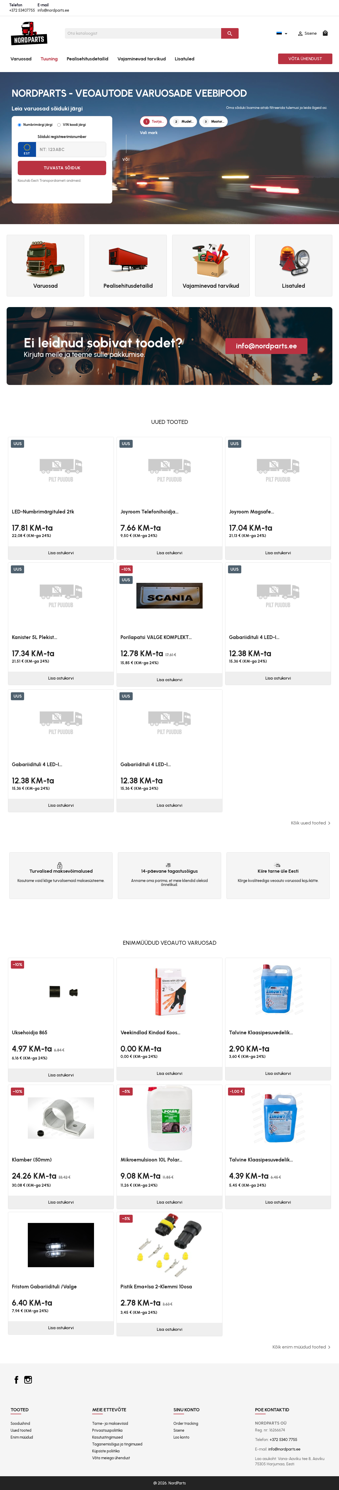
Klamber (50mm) (32, 1160)
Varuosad (21, 58)
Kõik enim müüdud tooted (302, 1347)
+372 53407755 (22, 10)
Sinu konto (186, 1410)
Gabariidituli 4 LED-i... (254, 637)
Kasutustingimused (107, 1437)
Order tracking (185, 1423)
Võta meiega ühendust (111, 1458)
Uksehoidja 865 (29, 1033)
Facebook (16, 1379)
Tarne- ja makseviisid (110, 1423)
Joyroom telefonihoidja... (150, 512)
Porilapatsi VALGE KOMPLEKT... (156, 637)
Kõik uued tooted (311, 823)
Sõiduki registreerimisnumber (62, 137)
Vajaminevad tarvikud (141, 58)
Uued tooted (21, 1430)
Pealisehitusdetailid (87, 58)
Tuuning (49, 58)
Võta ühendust (305, 58)
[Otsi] (143, 33)
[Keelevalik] (282, 33)
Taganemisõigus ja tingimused (117, 1444)
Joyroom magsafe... (251, 512)
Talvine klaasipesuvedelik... (261, 1033)
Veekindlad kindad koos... (150, 1033)
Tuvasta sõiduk (62, 167)
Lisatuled (184, 58)
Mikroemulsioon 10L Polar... (151, 1160)
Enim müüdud (22, 1437)
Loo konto (181, 1437)
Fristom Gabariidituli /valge (44, 1287)
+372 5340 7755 (283, 1439)
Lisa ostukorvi (61, 552)
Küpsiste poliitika (106, 1451)
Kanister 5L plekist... (34, 637)
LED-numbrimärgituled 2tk (43, 512)
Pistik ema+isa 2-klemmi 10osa (156, 1287)
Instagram (28, 1379)
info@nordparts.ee (53, 10)
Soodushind (20, 1423)
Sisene (178, 1430)
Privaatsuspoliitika (107, 1430)
